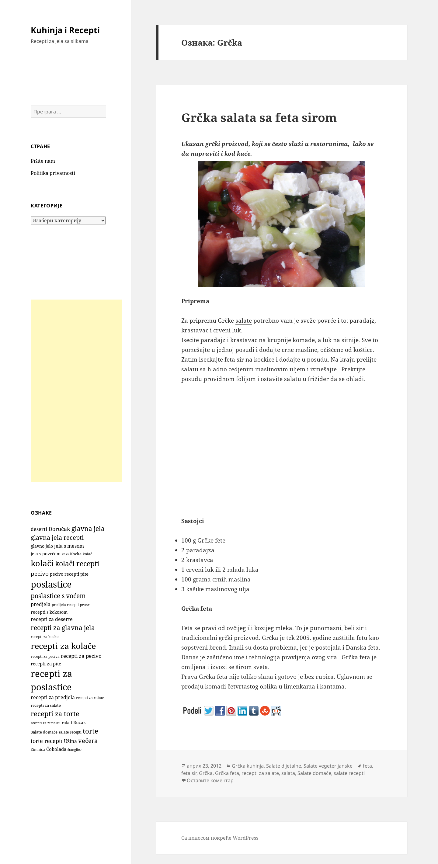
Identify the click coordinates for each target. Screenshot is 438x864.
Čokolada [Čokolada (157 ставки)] (56, 749)
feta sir (188, 773)
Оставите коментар (210, 780)
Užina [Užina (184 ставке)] (70, 741)
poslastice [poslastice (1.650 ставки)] (51, 584)
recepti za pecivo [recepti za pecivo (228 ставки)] (81, 655)
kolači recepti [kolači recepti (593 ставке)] (77, 563)
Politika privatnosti (53, 173)
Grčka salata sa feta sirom (259, 117)
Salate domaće (314, 773)
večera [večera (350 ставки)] (88, 741)
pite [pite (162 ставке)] (84, 574)
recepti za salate (260, 773)
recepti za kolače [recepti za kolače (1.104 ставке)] (63, 645)
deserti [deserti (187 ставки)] (39, 529)
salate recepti (349, 773)
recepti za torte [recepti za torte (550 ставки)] (55, 713)
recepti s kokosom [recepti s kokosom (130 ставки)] (49, 612)
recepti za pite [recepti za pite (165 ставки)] (46, 664)
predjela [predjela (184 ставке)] (40, 604)
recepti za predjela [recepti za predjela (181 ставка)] (53, 697)
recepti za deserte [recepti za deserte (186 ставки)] (52, 619)
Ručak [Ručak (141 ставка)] (79, 722)
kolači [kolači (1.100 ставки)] (42, 563)
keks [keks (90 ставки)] (65, 554)
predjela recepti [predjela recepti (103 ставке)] (65, 604)
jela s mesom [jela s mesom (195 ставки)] (69, 546)
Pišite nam (43, 161)
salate (243, 320)
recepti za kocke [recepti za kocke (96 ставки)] (44, 636)
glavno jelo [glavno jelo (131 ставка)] (42, 546)
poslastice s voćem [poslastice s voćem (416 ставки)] (58, 596)
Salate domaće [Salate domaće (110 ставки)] (44, 732)
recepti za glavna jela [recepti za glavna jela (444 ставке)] (63, 627)
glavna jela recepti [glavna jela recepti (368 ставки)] (57, 537)
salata (288, 773)
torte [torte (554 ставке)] (90, 731)
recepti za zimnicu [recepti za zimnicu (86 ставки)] (46, 722)
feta (367, 765)
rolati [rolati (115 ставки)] (67, 722)
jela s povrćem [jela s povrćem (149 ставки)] (46, 554)
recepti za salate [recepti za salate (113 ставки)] (46, 705)
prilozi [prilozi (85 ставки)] (85, 604)
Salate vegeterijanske (328, 765)
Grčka (206, 773)
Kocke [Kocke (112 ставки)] (76, 554)
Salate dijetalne (283, 765)
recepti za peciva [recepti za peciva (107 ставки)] (45, 656)
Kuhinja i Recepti (65, 30)
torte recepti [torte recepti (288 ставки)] (47, 740)
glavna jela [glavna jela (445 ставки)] (88, 528)
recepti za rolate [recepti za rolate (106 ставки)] (90, 697)
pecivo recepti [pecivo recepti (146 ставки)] (64, 574)
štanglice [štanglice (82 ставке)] (75, 750)
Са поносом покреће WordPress (219, 838)
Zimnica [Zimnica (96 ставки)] (38, 749)
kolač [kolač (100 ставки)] (87, 553)
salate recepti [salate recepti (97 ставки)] (70, 732)
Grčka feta (227, 773)
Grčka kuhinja (248, 765)
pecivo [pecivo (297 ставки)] (40, 573)
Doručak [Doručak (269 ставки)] (59, 529)
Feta (187, 628)
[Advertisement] (76, 391)
